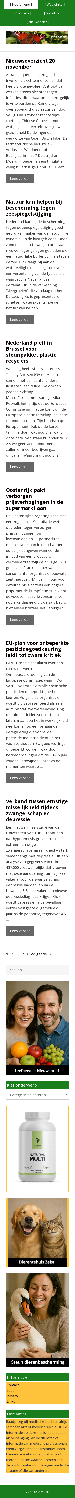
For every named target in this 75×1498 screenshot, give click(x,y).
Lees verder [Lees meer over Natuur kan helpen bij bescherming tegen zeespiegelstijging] (20, 319)
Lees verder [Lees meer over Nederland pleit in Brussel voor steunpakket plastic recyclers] (20, 466)
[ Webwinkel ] (55, 4)
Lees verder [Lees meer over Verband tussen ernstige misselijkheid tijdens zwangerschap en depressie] (20, 930)
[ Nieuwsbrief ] (37, 22)
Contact (12, 1385)
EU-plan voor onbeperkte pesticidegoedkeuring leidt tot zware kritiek (37, 648)
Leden (11, 1390)
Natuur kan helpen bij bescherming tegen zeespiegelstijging (34, 207)
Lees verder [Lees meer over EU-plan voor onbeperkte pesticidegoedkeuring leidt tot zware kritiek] (20, 777)
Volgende (41, 954)
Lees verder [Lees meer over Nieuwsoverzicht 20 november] (20, 178)
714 (25, 954)
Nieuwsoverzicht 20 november (30, 63)
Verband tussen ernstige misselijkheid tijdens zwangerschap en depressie (37, 810)
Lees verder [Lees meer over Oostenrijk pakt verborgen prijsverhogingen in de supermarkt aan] (20, 619)
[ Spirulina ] (52, 13)
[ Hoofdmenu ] (21, 4)
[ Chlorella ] (22, 13)
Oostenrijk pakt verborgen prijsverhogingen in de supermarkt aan (34, 498)
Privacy (12, 1396)
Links (10, 1401)
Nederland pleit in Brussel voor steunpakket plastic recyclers (31, 351)
